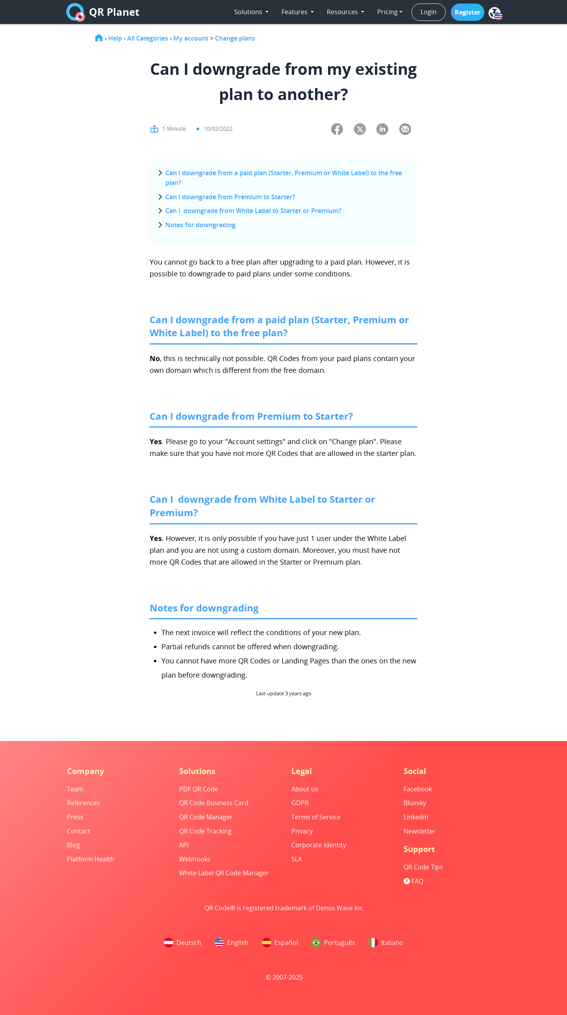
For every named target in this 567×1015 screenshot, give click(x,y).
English (231, 942)
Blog (73, 845)
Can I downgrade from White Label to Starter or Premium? (253, 210)
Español (280, 942)
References (83, 802)
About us (304, 789)
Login (429, 11)
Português (333, 942)
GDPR (300, 802)
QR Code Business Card (213, 802)
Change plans (235, 38)
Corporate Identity (318, 845)
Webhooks (195, 859)
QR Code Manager (206, 817)
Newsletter (420, 831)
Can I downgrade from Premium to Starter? (230, 197)
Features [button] (295, 11)
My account (190, 38)
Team (75, 789)
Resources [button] (343, 11)
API (184, 845)
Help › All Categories (138, 38)
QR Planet (102, 12)
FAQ (413, 881)
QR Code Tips (423, 867)
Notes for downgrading (200, 224)
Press (75, 817)
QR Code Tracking (205, 831)
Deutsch (182, 942)
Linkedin (416, 817)
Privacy (302, 831)
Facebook (418, 789)
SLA (296, 859)
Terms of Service (316, 817)
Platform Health (90, 859)
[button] (467, 12)
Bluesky (415, 802)
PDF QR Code (198, 789)
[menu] (494, 13)
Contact (78, 831)
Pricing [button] (387, 11)
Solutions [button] (249, 11)
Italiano (386, 942)
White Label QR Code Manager (224, 873)
